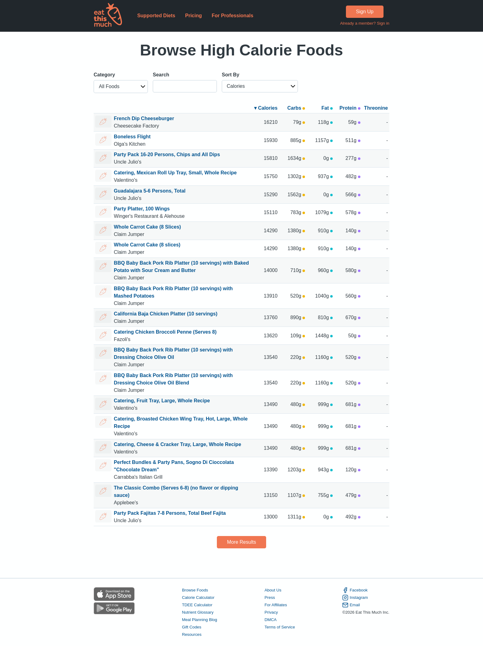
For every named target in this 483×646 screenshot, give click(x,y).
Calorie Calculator (198, 597)
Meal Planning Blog (199, 619)
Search (161, 74)
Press (270, 597)
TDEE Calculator (197, 605)
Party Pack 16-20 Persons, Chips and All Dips (167, 154)
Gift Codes (191, 627)
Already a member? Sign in (364, 23)
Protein (349, 108)
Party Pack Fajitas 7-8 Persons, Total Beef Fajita (170, 513)
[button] (121, 86)
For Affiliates (276, 605)
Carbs (296, 108)
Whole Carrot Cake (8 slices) (147, 244)
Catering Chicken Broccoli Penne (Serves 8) (165, 332)
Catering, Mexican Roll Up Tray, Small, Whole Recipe (175, 172)
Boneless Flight (132, 136)
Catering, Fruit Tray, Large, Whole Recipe (162, 400)
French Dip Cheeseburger (144, 118)
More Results (241, 542)
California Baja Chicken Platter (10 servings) (165, 313)
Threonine (376, 108)
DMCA (271, 619)
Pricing (193, 15)
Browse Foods (195, 590)
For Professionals (232, 15)
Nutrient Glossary (197, 612)
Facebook (354, 590)
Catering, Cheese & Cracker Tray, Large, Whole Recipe (177, 444)
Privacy (271, 612)
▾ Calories (266, 108)
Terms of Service (280, 627)
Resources (191, 634)
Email (351, 605)
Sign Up (365, 11)
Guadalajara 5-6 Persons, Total (150, 190)
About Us (273, 590)
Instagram (355, 598)
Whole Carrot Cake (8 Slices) (147, 227)
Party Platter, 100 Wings (142, 208)
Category (104, 74)
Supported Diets (156, 15)
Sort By (230, 74)
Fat (327, 108)
